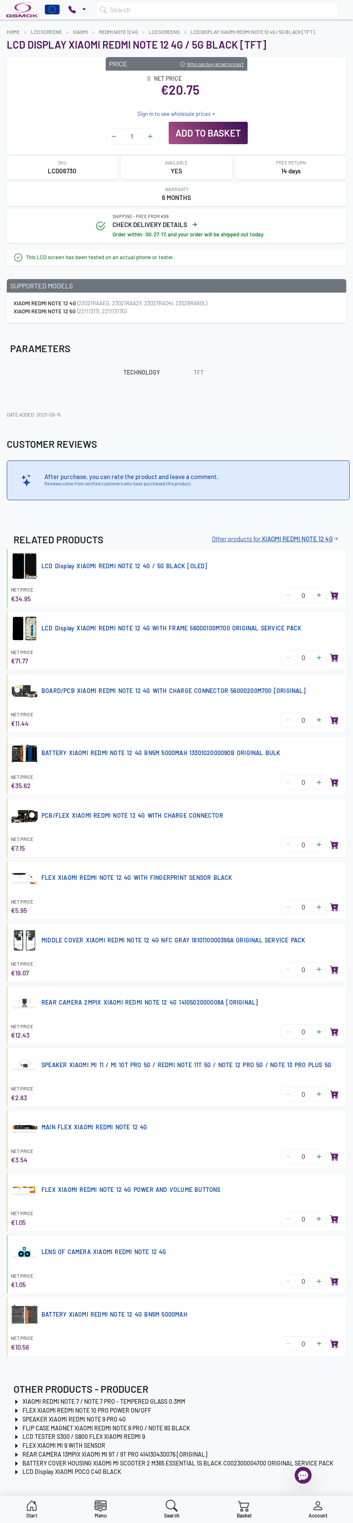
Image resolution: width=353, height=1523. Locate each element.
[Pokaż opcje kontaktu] (77, 10)
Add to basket (208, 132)
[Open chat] (303, 1475)
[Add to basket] (334, 595)
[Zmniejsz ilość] (114, 136)
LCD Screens (46, 32)
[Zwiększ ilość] (150, 136)
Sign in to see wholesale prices (176, 113)
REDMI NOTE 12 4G (118, 32)
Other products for (275, 538)
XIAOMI (80, 32)
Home (13, 32)
